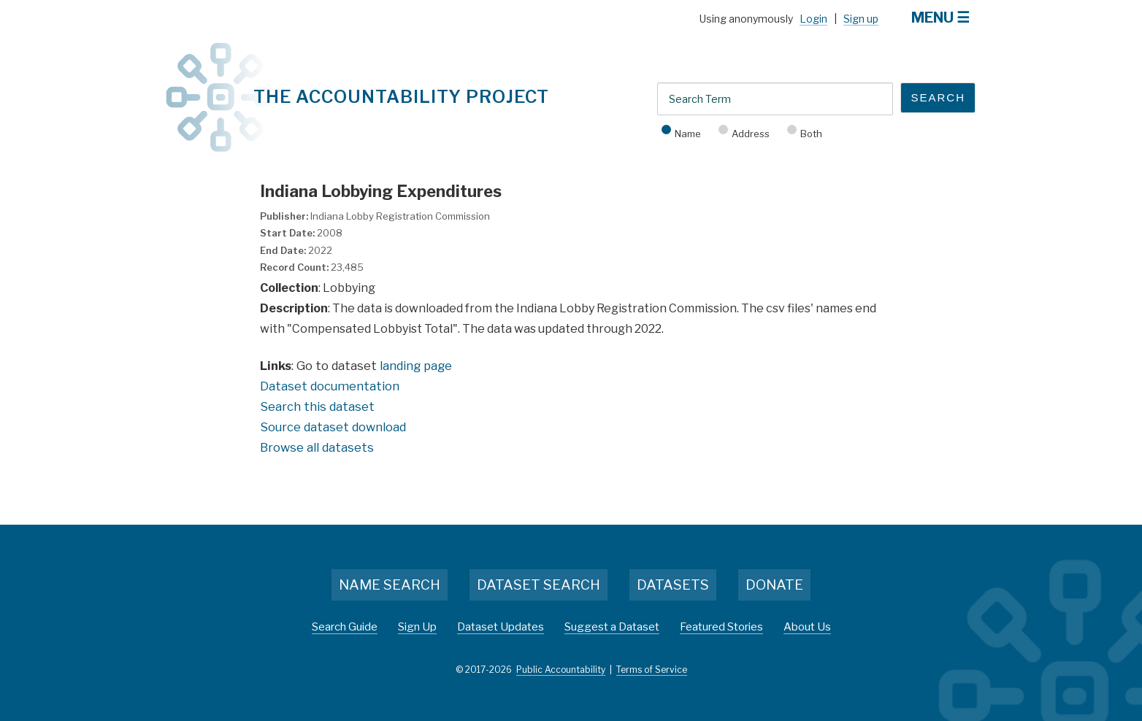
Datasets (673, 585)
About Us (807, 626)
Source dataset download (333, 427)
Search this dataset (317, 406)
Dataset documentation (329, 386)
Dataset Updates (500, 626)
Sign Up (417, 626)
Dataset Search (538, 585)
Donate (774, 585)
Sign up (860, 18)
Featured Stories (721, 626)
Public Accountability (560, 669)
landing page (416, 365)
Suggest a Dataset (611, 626)
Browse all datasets (317, 447)
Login (813, 18)
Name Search (389, 585)
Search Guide (345, 626)
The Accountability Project (401, 96)
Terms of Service (651, 669)
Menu (932, 17)
